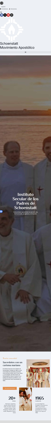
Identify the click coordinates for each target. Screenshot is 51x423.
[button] (1, 12)
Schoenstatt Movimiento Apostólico (17, 46)
